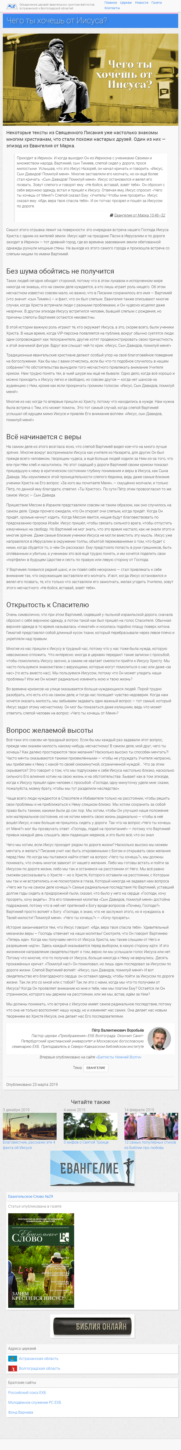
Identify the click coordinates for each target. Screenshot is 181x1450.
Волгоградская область (39, 1368)
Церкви (126, 2)
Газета (157, 2)
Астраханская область (38, 1358)
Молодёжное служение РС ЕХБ (34, 1402)
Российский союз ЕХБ (27, 1392)
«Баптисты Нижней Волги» (118, 1057)
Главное (111, 2)
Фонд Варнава (20, 1412)
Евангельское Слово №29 (30, 1196)
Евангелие (96, 1068)
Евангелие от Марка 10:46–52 (139, 215)
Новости (141, 2)
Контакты (112, 8)
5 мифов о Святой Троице (86, 1142)
